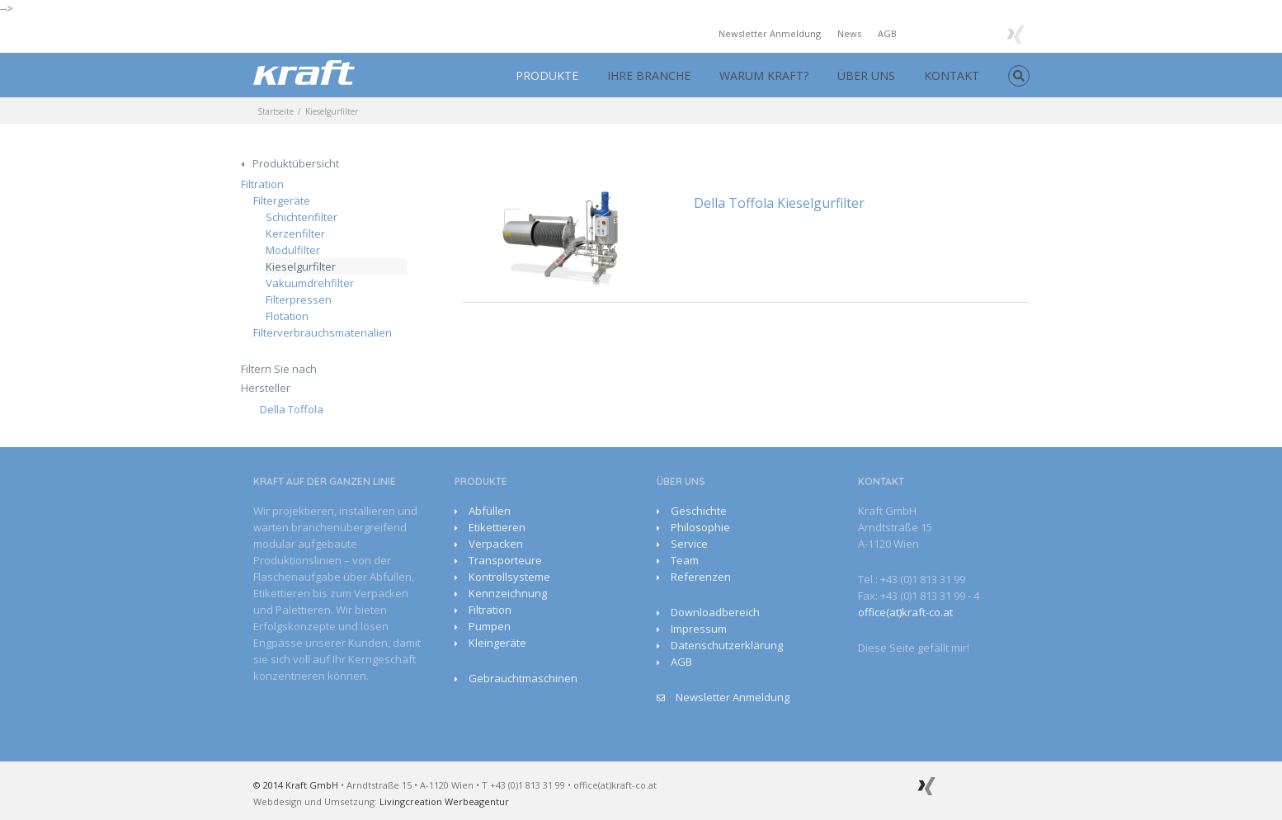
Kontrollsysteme (509, 576)
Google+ (981, 33)
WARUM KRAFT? (763, 75)
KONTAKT (951, 75)
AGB (887, 33)
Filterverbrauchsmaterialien (322, 332)
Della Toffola (291, 409)
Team (685, 560)
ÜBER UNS (866, 75)
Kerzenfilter (295, 233)
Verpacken (496, 543)
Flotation (287, 316)
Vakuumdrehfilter (310, 283)
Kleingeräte (497, 642)
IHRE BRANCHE (648, 75)
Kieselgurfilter (301, 266)
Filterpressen (299, 299)
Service (689, 543)
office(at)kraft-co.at (905, 612)
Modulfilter (293, 250)
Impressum (699, 628)
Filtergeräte (281, 200)
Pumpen (490, 626)
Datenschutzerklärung (727, 645)
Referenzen (701, 576)
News (849, 33)
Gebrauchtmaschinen (523, 678)
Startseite (275, 111)
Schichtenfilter (301, 217)
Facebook (917, 33)
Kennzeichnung (508, 593)
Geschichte (699, 510)
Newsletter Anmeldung (770, 33)
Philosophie (700, 527)
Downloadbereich (715, 612)
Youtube (946, 36)
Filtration (262, 184)
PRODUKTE (547, 75)
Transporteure (505, 560)
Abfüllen (490, 510)
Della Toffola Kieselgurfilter (779, 203)
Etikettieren (497, 527)
